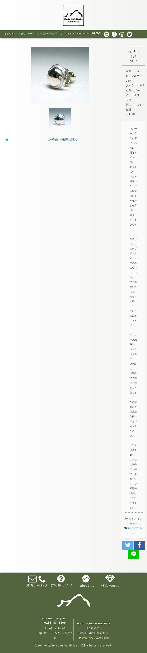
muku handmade (66, 645)
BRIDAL (97, 33)
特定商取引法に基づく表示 (94, 638)
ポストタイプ (132, 528)
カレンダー (56, 633)
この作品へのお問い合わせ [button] (41, 140)
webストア (130, 518)
